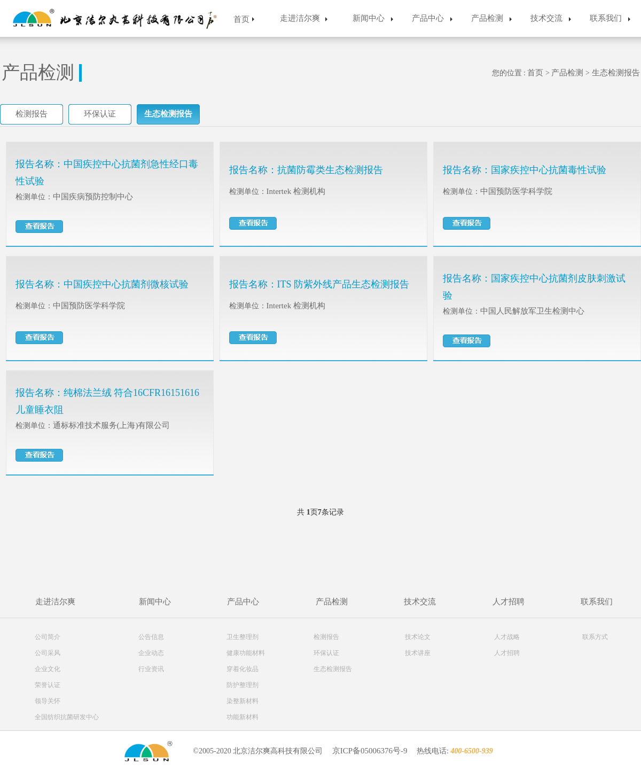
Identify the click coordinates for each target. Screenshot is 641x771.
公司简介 (47, 637)
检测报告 (31, 114)
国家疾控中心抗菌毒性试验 (548, 170)
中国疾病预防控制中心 (93, 196)
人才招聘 (509, 601)
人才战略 (507, 637)
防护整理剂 (242, 685)
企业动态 (151, 653)
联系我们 (606, 18)
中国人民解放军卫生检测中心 (532, 311)
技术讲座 (418, 653)
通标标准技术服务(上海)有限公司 (111, 425)
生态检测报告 (616, 72)
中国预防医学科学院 (516, 191)
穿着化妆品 (242, 669)
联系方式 (595, 637)
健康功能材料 (245, 653)
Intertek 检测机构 (296, 191)
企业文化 (47, 669)
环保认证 (100, 114)
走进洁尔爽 (300, 18)
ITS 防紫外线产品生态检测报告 (343, 284)
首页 (241, 19)
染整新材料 (242, 701)
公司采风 (47, 653)
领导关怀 (47, 701)
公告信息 (151, 637)
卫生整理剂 (242, 637)
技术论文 (418, 637)
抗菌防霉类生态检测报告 (330, 170)
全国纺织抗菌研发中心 (67, 717)
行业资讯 (151, 669)
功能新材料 (242, 717)
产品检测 (487, 18)
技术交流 (546, 18)
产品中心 (428, 18)
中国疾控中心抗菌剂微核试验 (126, 284)
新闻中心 (369, 18)
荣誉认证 (47, 685)
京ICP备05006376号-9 (370, 750)
